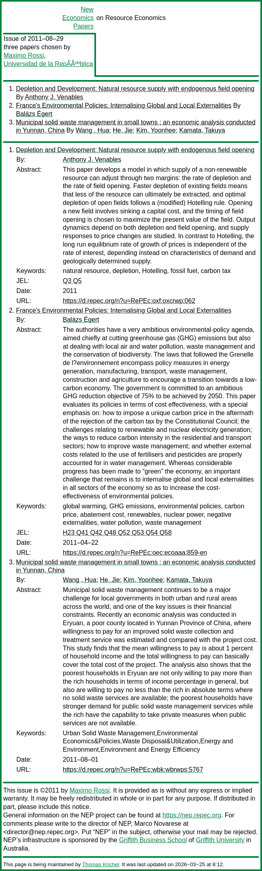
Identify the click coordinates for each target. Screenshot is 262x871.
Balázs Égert (34, 113)
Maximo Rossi (24, 55)
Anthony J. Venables (54, 97)
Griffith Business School (153, 840)
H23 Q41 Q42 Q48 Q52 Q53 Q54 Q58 (117, 532)
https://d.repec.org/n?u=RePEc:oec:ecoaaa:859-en (135, 552)
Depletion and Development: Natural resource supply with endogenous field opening (135, 88)
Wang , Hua (92, 130)
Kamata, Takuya (202, 130)
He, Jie (123, 130)
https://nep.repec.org (191, 815)
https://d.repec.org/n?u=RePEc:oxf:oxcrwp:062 (129, 300)
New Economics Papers (78, 18)
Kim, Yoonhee (156, 130)
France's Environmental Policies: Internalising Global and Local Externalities (123, 105)
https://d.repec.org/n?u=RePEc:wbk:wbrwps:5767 (133, 769)
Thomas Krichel (100, 864)
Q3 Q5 (72, 280)
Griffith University (220, 840)
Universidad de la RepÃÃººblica (48, 63)
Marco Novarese (157, 823)
